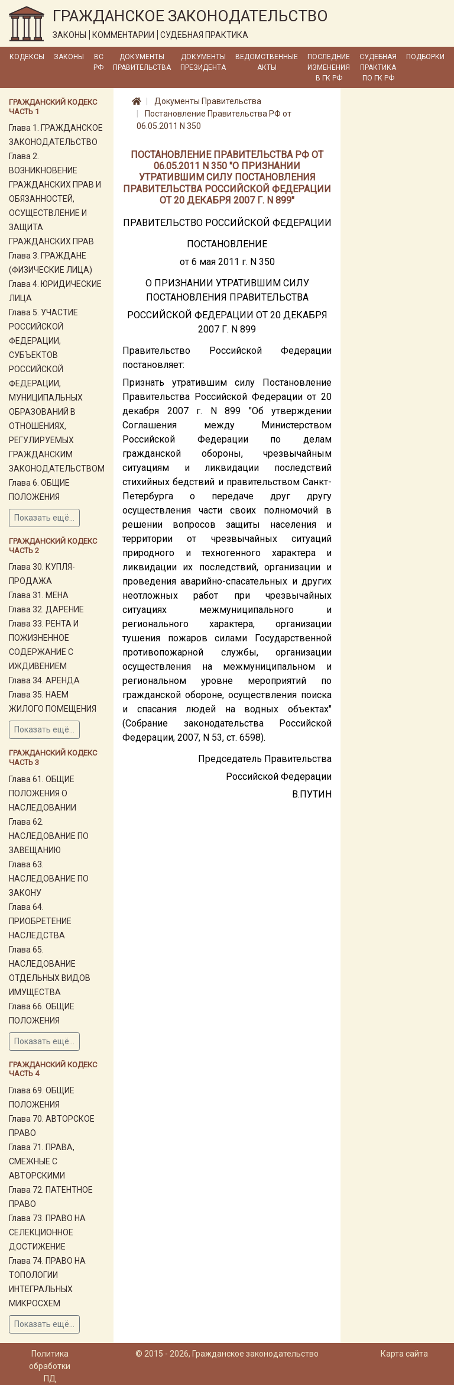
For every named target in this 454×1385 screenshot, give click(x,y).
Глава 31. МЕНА (39, 595)
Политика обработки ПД (49, 1366)
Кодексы (26, 57)
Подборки (425, 57)
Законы (69, 57)
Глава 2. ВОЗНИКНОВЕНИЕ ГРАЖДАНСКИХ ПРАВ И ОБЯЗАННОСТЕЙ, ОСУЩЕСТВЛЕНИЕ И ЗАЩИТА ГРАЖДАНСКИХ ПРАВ (55, 198)
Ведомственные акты (266, 62)
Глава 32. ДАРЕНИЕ (46, 609)
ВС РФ (98, 62)
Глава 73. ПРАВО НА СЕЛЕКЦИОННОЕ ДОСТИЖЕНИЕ (47, 1232)
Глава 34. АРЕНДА (44, 680)
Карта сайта (404, 1353)
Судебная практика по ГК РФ (378, 67)
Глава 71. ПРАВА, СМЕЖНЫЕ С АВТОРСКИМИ (41, 1161)
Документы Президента (203, 62)
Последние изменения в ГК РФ (328, 67)
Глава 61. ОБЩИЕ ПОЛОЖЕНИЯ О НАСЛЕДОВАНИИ (42, 793)
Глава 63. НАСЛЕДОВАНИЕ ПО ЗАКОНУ (49, 878)
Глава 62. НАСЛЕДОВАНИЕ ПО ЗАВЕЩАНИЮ (49, 836)
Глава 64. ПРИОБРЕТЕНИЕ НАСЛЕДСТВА (40, 921)
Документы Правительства (142, 62)
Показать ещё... (44, 517)
